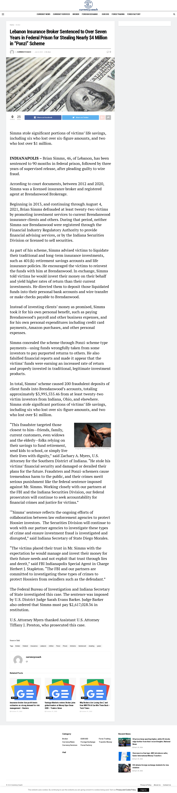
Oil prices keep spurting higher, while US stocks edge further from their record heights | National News (151, 741)
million (51, 646)
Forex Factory (133, 14)
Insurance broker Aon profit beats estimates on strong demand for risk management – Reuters (25, 705)
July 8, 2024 (39, 52)
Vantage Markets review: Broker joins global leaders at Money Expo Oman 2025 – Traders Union (60, 705)
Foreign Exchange (90, 14)
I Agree (143, 790)
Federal (25, 646)
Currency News (43, 14)
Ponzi (58, 646)
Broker (76, 14)
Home (12, 25)
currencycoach (24, 52)
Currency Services (61, 14)
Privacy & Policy (145, 785)
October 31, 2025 (16, 711)
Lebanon (43, 646)
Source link (15, 640)
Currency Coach (17, 785)
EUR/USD (105, 14)
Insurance (34, 646)
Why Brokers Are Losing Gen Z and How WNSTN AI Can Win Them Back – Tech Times (95, 705)
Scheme (73, 646)
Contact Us (167, 785)
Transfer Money (105, 742)
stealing (91, 646)
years (99, 646)
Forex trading (118, 14)
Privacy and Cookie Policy (126, 790)
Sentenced (82, 646)
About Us (157, 785)
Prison (65, 646)
